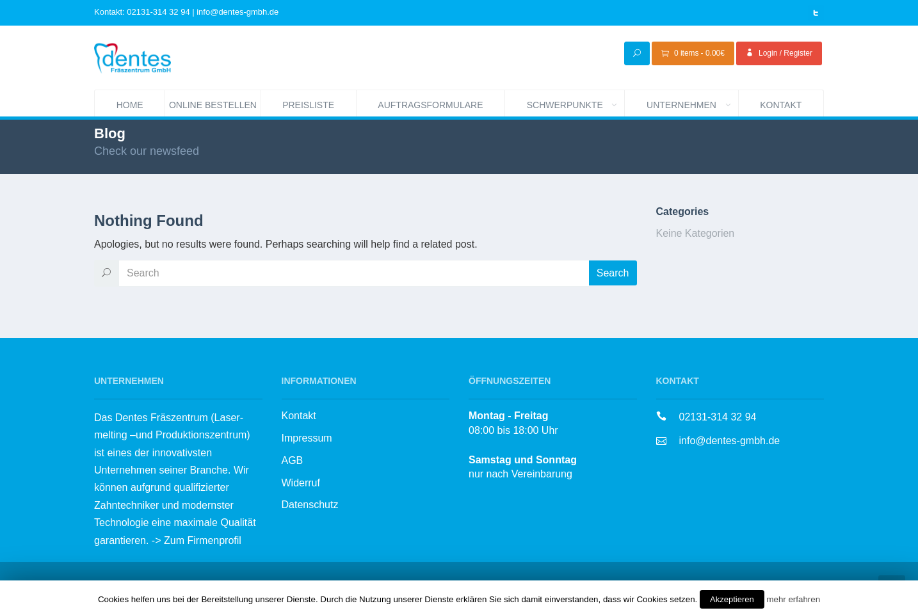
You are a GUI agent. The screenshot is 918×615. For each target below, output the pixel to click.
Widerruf (301, 482)
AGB (292, 460)
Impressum (307, 438)
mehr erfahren (793, 599)
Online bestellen (215, 103)
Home (130, 105)
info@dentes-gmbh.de (729, 440)
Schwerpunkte (576, 103)
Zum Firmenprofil (202, 540)
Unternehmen (692, 103)
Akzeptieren (732, 599)
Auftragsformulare (430, 105)
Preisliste (308, 105)
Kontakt (780, 105)
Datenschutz (310, 504)
